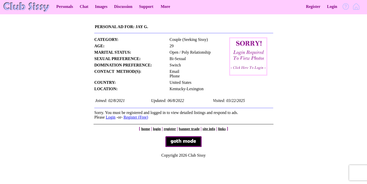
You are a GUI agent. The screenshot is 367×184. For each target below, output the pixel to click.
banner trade (189, 129)
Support (146, 6)
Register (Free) (136, 117)
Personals (64, 6)
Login (332, 6)
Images (101, 6)
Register (313, 6)
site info (209, 129)
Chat (84, 6)
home (145, 129)
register (170, 129)
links (222, 129)
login (157, 129)
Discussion (123, 6)
